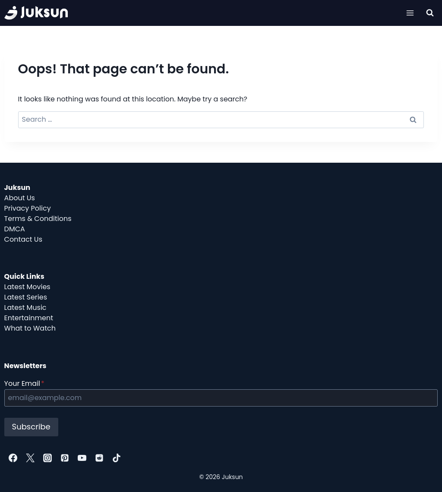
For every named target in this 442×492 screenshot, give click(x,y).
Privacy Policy (27, 208)
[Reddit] (99, 458)
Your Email (24, 383)
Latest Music (25, 307)
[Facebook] (13, 458)
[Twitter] (30, 458)
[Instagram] (47, 458)
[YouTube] (82, 458)
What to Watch (30, 328)
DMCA (14, 229)
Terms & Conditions (38, 219)
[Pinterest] (64, 458)
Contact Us (23, 239)
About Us (19, 198)
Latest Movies (27, 287)
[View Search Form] (430, 13)
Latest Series (25, 297)
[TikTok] (116, 458)
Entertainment (28, 318)
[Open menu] (410, 12)
